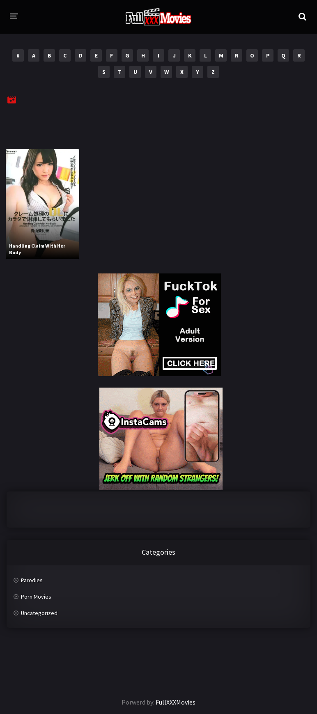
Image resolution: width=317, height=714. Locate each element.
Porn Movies (36, 596)
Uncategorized (39, 613)
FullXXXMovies (175, 702)
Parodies (32, 580)
